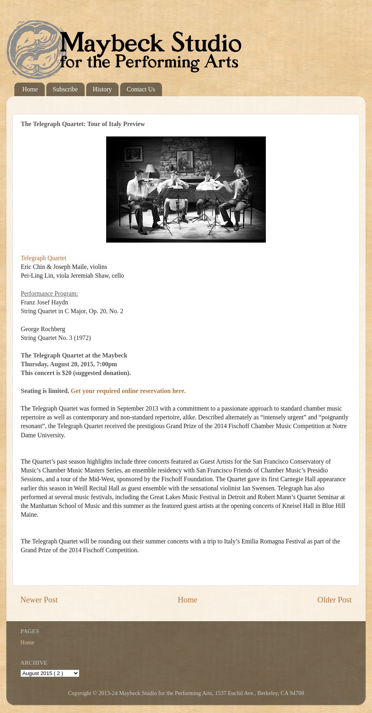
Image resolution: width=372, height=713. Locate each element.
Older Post (334, 599)
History (102, 89)
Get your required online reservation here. (128, 390)
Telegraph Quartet (43, 258)
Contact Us (141, 89)
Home (30, 89)
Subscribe (65, 89)
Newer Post (39, 599)
